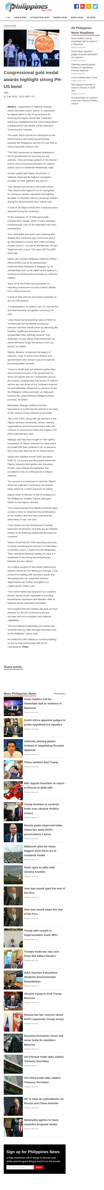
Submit (39, 1167)
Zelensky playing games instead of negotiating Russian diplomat (44, 746)
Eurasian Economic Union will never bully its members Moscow (43, 1040)
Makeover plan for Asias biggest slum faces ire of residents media (40, 851)
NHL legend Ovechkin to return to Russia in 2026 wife (83, 87)
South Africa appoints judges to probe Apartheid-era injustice (84, 54)
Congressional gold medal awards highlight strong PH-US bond (33, 79)
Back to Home (10, 25)
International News (40, 18)
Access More (59, 694)
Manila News (20, 18)
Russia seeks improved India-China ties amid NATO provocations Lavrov (43, 830)
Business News (60, 18)
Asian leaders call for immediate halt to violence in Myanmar (43, 703)
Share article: (13, 667)
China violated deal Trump (41, 762)
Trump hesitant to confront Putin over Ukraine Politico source (41, 809)
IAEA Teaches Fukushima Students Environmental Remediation (40, 977)
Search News (77, 18)
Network (91, 18)
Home (8, 18)
